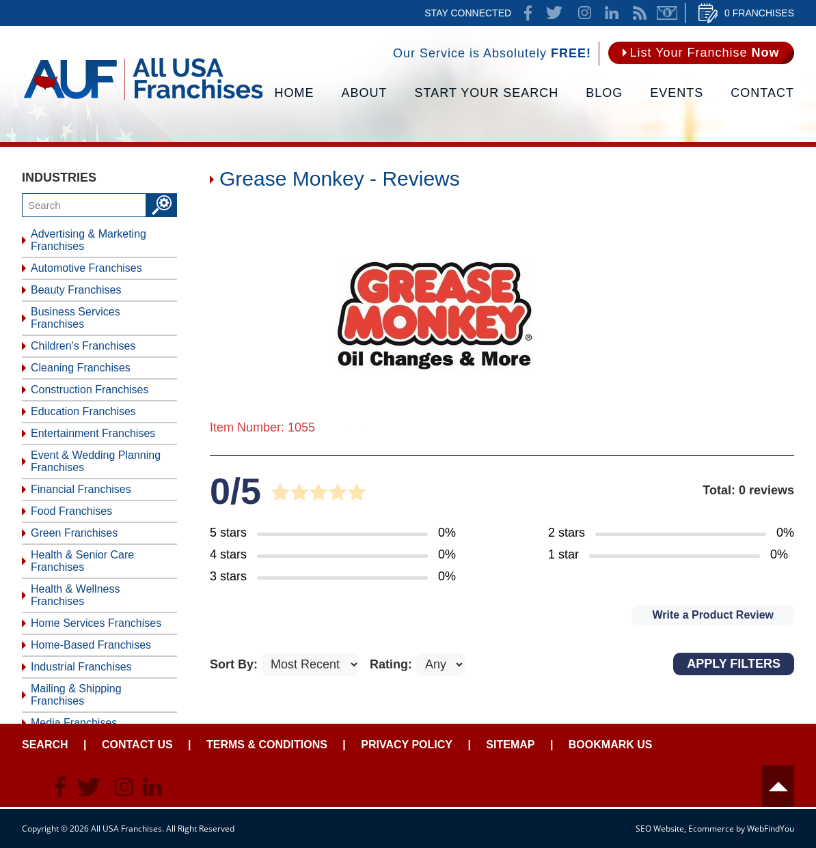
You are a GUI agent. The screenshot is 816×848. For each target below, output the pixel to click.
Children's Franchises (83, 346)
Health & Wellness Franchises (75, 595)
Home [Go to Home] (294, 93)
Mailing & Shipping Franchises (76, 695)
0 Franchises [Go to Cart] (759, 13)
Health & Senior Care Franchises (82, 561)
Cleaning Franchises (81, 367)
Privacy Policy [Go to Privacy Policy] (406, 744)
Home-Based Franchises (91, 645)
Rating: (393, 664)
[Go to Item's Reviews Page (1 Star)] (671, 555)
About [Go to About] (364, 93)
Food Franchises (71, 511)
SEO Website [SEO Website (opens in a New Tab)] (660, 828)
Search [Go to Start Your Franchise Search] (45, 744)
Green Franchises (74, 533)
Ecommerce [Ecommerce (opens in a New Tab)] (711, 828)
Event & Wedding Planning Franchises (96, 461)
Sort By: (235, 664)
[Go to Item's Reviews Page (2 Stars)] (671, 533)
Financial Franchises (81, 489)
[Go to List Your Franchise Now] (701, 53)
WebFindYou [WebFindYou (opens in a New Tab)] (770, 828)
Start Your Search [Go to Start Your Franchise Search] (487, 93)
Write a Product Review (713, 615)
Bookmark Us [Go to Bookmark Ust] (611, 744)
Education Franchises (83, 411)
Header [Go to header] (778, 786)
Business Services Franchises (75, 318)
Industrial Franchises (81, 667)
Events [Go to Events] (676, 93)
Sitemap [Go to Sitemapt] (510, 744)
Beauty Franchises (76, 290)
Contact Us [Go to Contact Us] (137, 744)
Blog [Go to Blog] (604, 93)
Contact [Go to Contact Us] (762, 93)
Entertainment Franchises (93, 433)
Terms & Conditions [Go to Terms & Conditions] (266, 744)
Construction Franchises (90, 389)
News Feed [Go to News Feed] (639, 13)
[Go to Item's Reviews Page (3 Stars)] (333, 576)
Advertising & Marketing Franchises (88, 240)
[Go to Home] (143, 99)
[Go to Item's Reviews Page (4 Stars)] (333, 555)
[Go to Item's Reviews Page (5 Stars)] (333, 533)
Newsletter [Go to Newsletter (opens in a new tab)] (667, 13)
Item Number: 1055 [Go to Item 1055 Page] (262, 427)
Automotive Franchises (86, 268)
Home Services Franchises (96, 623)
